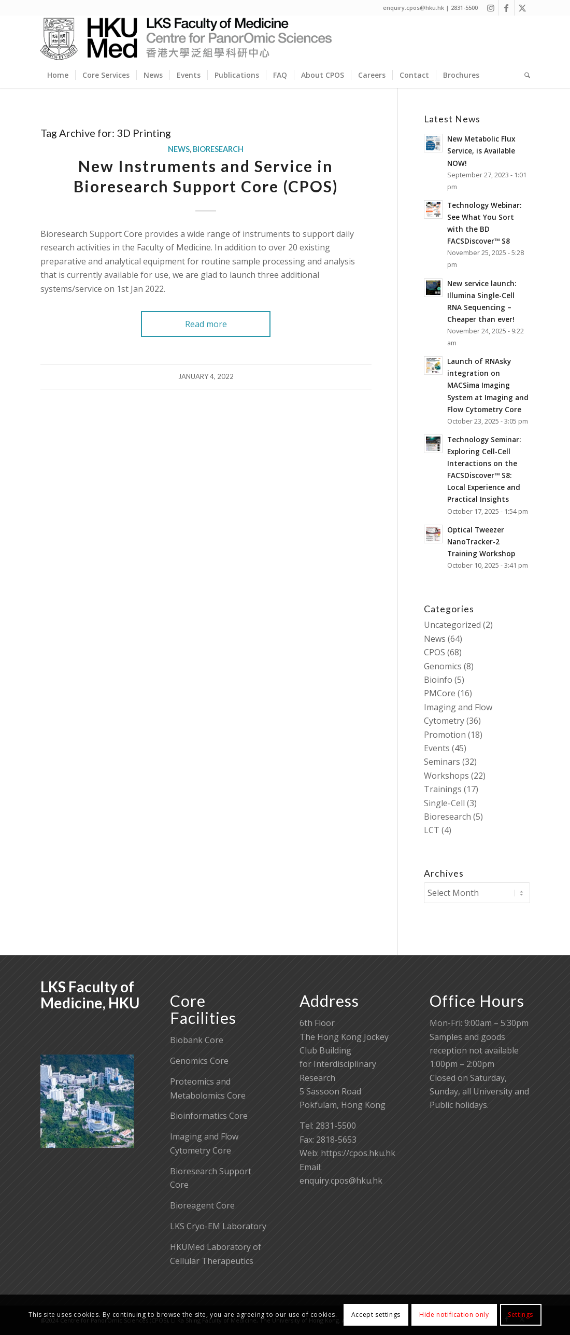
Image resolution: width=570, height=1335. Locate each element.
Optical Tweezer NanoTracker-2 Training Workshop (481, 541)
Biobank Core (196, 1040)
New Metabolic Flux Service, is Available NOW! (481, 150)
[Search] (524, 75)
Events (437, 748)
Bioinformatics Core (209, 1115)
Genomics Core (199, 1060)
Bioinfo (438, 679)
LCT (431, 830)
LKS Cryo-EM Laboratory (218, 1226)
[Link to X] (522, 8)
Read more (206, 324)
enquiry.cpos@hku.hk (341, 1180)
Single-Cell (444, 803)
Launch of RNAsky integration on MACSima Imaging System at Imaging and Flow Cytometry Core (488, 385)
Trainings (443, 789)
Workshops (446, 775)
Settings (520, 1314)
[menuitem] (57, 75)
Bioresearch (218, 149)
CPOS (434, 652)
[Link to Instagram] (490, 8)
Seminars (442, 761)
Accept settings (376, 1314)
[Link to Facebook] (506, 8)
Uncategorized (452, 624)
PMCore (439, 693)
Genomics (443, 666)
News (179, 149)
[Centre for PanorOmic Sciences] (186, 39)
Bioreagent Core (202, 1205)
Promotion (445, 734)
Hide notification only (454, 1314)
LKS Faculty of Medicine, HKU (89, 994)
